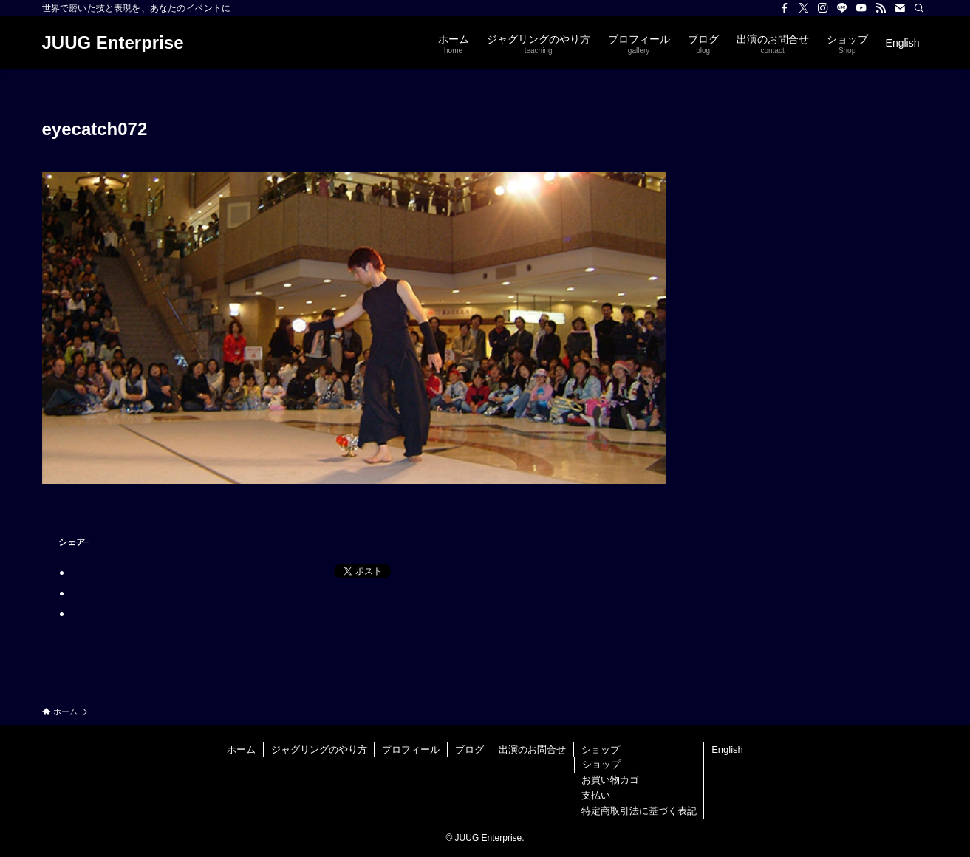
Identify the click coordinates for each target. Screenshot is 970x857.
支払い (595, 795)
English (727, 749)
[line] (842, 8)
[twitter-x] (803, 8)
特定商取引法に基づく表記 (639, 810)
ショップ (600, 749)
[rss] (880, 8)
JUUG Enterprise (113, 43)
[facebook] (784, 8)
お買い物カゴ (610, 779)
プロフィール (411, 749)
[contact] (899, 8)
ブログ (469, 749)
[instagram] (823, 8)
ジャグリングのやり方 (319, 749)
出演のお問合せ (532, 749)
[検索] (919, 8)
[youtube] (861, 8)
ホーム (241, 749)
